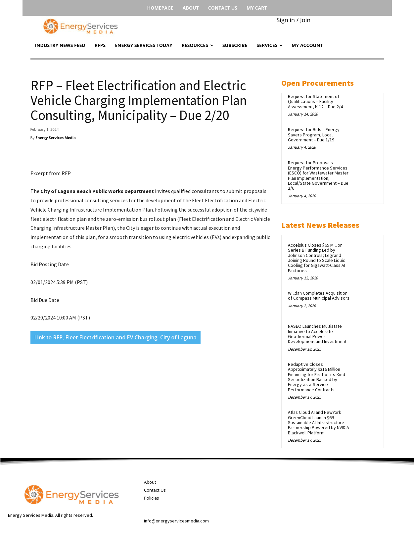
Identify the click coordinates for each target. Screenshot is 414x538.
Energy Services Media (55, 137)
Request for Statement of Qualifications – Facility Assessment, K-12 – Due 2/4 (315, 101)
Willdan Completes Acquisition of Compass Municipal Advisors (318, 295)
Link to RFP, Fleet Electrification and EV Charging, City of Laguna (115, 337)
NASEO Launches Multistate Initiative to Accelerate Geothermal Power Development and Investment (317, 333)
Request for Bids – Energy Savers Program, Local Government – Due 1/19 (314, 134)
